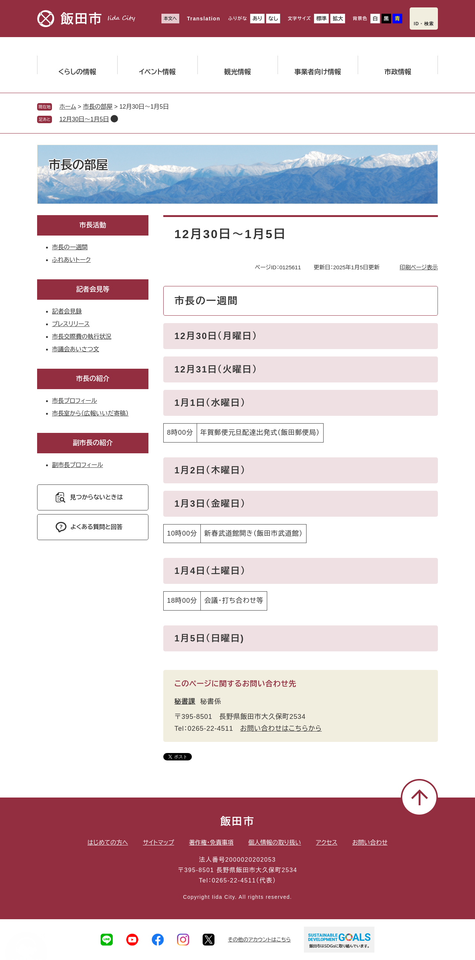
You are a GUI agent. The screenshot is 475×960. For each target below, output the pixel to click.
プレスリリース (71, 324)
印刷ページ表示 (419, 267)
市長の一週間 (70, 247)
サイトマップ (158, 842)
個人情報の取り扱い (274, 842)
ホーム (67, 106)
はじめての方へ (108, 842)
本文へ (170, 18)
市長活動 (92, 225)
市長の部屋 (97, 106)
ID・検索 (424, 23)
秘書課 (185, 701)
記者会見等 (92, 289)
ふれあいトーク (71, 260)
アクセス (326, 842)
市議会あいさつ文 (75, 349)
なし (273, 19)
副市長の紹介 (93, 443)
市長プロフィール (74, 401)
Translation (203, 19)
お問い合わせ (369, 842)
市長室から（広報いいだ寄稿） (90, 413)
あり (257, 19)
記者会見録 (67, 311)
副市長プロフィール (77, 465)
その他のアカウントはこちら (259, 940)
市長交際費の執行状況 (81, 336)
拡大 (337, 19)
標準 (321, 19)
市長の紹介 (92, 378)
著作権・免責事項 (211, 842)
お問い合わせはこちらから (281, 728)
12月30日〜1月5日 (84, 119)
